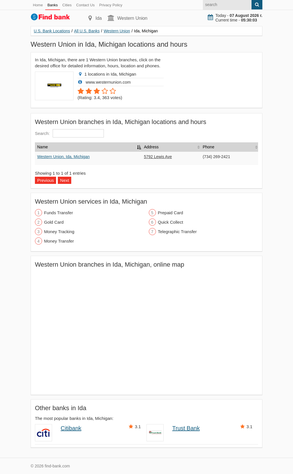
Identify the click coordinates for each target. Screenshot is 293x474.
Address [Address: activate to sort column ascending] (151, 147)
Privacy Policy (110, 5)
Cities (67, 5)
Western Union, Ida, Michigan (63, 156)
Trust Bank (186, 428)
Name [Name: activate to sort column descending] (42, 147)
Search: (69, 133)
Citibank (71, 428)
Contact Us (85, 5)
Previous (45, 180)
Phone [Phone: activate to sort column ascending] (208, 147)
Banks (52, 5)
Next (64, 180)
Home (38, 5)
